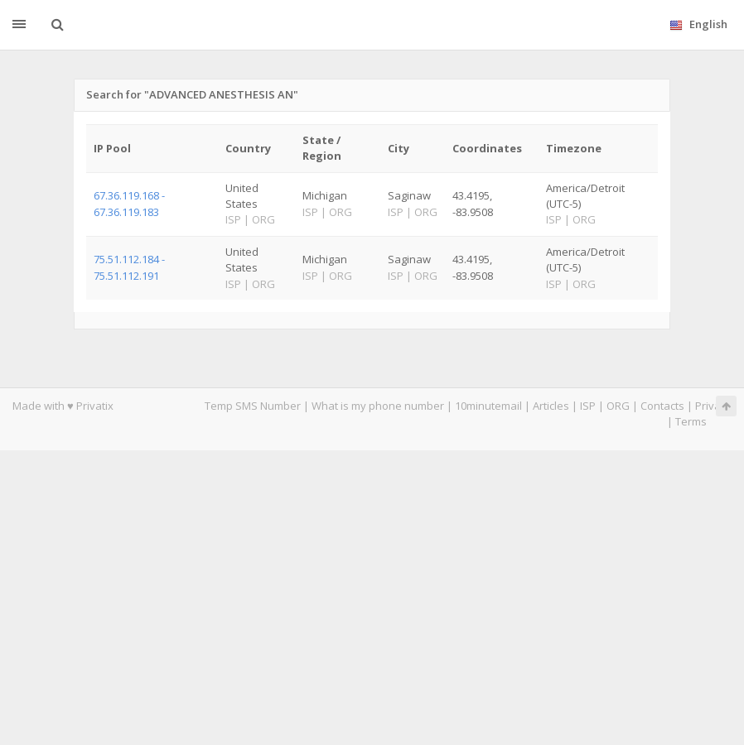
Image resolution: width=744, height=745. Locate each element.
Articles (551, 405)
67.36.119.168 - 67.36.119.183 (129, 203)
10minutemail (488, 405)
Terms (691, 421)
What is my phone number (378, 405)
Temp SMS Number (253, 405)
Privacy (713, 405)
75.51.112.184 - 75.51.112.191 (129, 267)
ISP (589, 405)
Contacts (662, 405)
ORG (618, 405)
